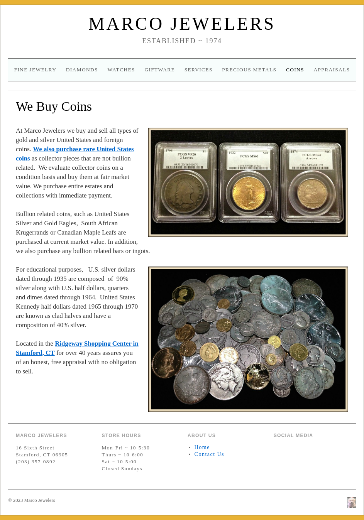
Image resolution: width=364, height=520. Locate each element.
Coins (295, 70)
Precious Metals (249, 70)
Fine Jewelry (35, 70)
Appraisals (331, 70)
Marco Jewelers (182, 24)
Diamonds (82, 70)
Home (202, 447)
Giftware (159, 70)
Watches (121, 70)
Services (199, 70)
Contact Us (209, 454)
